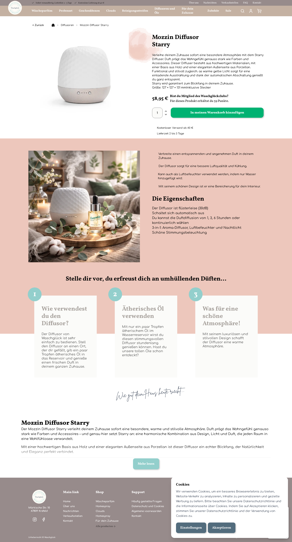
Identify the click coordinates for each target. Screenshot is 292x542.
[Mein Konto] (251, 11)
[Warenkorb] (259, 11)
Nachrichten (210, 2)
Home (66, 501)
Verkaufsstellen (229, 2)
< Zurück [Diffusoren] (38, 25)
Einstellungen (191, 528)
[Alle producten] (107, 526)
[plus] (165, 111)
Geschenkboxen (89, 11)
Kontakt (257, 2)
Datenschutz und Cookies (148, 506)
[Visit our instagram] (34, 519)
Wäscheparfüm (42, 11)
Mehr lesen (146, 464)
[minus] (165, 114)
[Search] (242, 11)
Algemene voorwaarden (146, 511)
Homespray (103, 506)
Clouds (111, 11)
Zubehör (213, 11)
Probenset (65, 11)
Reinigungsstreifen (135, 11)
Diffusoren (67, 25)
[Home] (53, 25)
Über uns (194, 2)
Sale (228, 11)
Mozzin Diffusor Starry (94, 25)
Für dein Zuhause (187, 11)
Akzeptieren (221, 528)
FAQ (245, 2)
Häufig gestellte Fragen (147, 501)
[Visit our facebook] (43, 519)
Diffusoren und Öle (165, 11)
